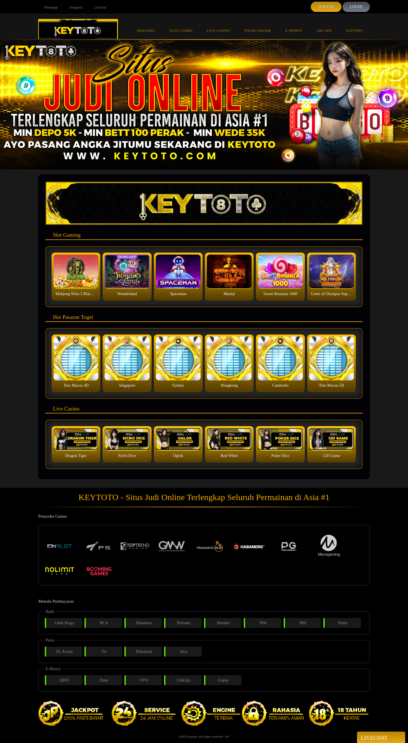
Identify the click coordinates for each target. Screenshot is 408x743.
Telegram (73, 7)
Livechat (97, 7)
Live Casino (218, 26)
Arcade (324, 26)
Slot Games (181, 26)
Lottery (354, 26)
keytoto (192, 736)
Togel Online (257, 26)
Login (356, 7)
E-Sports (293, 26)
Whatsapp (48, 7)
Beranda (146, 26)
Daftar (326, 7)
